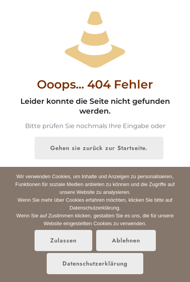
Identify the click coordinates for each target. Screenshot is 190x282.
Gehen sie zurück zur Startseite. (99, 148)
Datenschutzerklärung (95, 263)
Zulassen (63, 240)
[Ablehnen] (180, 224)
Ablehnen (126, 240)
